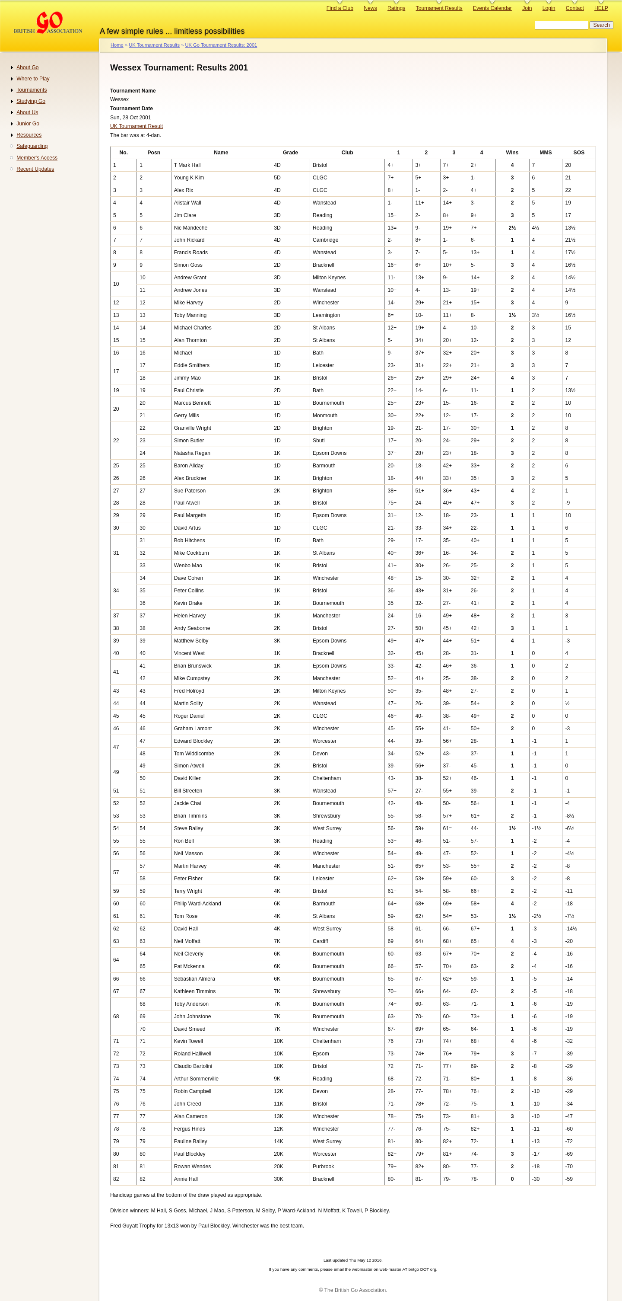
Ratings (396, 8)
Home (117, 45)
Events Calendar (492, 8)
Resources (28, 135)
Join (527, 8)
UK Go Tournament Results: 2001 (221, 45)
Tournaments (31, 90)
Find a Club (340, 8)
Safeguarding (32, 146)
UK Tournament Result (136, 126)
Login (549, 8)
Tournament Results (439, 8)
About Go (27, 67)
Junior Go (27, 124)
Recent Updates (35, 169)
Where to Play (32, 79)
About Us (27, 112)
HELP (601, 8)
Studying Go (30, 101)
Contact (575, 8)
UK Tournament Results (154, 45)
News (370, 8)
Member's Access (36, 158)
